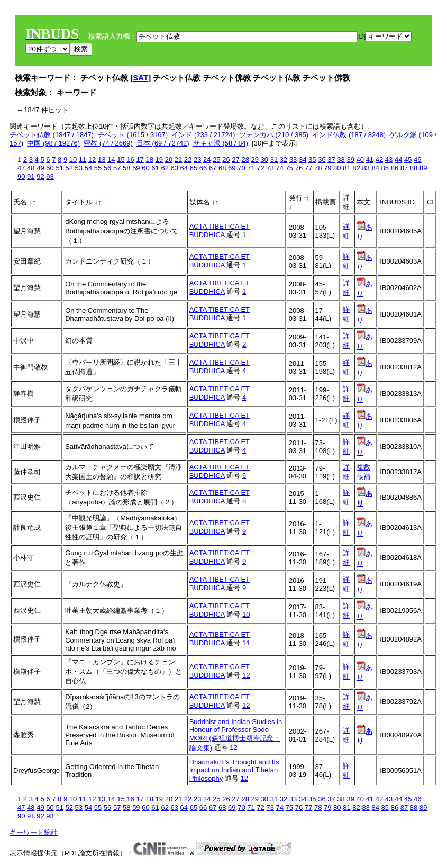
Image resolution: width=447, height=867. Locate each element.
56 (107, 168)
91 (30, 176)
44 (398, 160)
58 (126, 168)
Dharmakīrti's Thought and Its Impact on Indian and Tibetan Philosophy (234, 770)
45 (408, 160)
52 (68, 168)
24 (207, 160)
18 (149, 160)
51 (59, 168)
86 (394, 168)
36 (321, 160)
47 (21, 168)
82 (356, 168)
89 (423, 168)
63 (174, 168)
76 (299, 168)
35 (312, 160)
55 (98, 168)
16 (130, 160)
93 (49, 176)
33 (293, 160)
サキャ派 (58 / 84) (220, 143)
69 (231, 168)
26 (226, 160)
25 (216, 160)
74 (280, 168)
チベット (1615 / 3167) (132, 135)
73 (269, 168)
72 (260, 168)
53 (79, 168)
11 (82, 160)
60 (145, 168)
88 (413, 168)
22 (187, 160)
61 (155, 168)
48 (30, 168)
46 (417, 160)
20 (168, 160)
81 (346, 168)
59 (136, 168)
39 (350, 160)
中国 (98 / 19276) (53, 143)
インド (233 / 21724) (203, 135)
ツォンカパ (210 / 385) (274, 135)
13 (101, 160)
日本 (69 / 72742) (162, 143)
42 (379, 160)
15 (120, 160)
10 (73, 160)
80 (337, 168)
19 (159, 160)
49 (40, 168)
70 (241, 168)
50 (49, 168)
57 (117, 168)
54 (88, 168)
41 (369, 160)
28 (245, 160)
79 (327, 168)
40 (360, 160)
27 (235, 160)
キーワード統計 (34, 832)
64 (184, 168)
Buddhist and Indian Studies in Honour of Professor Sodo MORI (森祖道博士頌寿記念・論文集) (235, 735)
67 (212, 168)
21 (178, 160)
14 (111, 160)
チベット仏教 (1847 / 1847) (52, 135)
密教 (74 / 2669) (108, 143)
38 (340, 160)
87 (404, 168)
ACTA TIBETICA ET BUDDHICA (219, 230)
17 (139, 160)
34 (302, 160)
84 (375, 168)
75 (289, 168)
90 (21, 176)
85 (385, 168)
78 (318, 168)
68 (222, 168)
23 (197, 160)
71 (250, 168)
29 (255, 160)
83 (365, 168)
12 (92, 160)
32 (283, 160)
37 (331, 160)
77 (308, 168)
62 (164, 168)
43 (389, 160)
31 (274, 160)
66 (203, 168)
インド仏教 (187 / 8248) (349, 135)
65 (193, 168)
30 (264, 160)
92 (40, 176)
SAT (140, 77)
